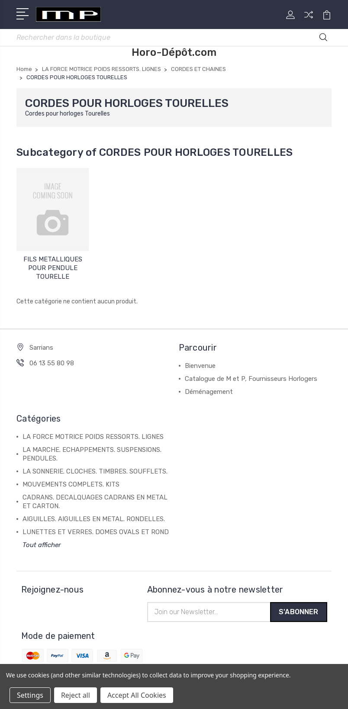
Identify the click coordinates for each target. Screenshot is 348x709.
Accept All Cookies (136, 695)
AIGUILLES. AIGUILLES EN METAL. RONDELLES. (94, 520)
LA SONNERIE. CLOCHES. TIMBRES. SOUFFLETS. (95, 472)
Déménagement (209, 392)
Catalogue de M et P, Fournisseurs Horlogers (251, 380)
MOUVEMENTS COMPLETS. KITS (71, 485)
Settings (30, 695)
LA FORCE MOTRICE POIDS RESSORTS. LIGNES (93, 438)
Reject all (75, 695)
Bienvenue (200, 367)
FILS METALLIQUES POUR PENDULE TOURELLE (52, 268)
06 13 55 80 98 (51, 364)
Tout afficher (42, 546)
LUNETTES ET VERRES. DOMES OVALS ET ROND (96, 533)
